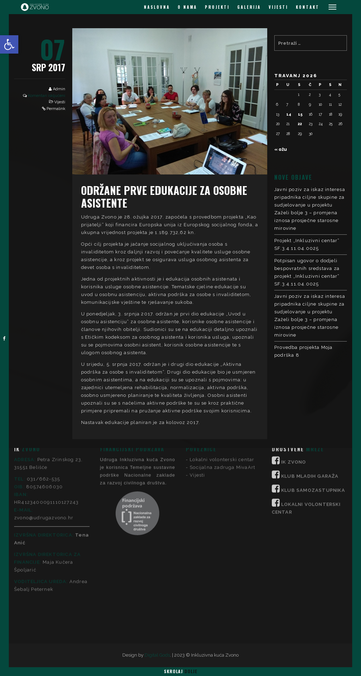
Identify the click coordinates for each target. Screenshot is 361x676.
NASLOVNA (157, 7)
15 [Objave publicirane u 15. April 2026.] (300, 114)
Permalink (56, 108)
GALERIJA (249, 7)
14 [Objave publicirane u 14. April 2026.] (288, 114)
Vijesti (59, 102)
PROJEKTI (217, 7)
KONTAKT (307, 7)
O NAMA (187, 7)
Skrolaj (180, 671)
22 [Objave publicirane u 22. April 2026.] (300, 124)
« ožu (280, 149)
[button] (9, 44)
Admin (59, 89)
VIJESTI (278, 7)
